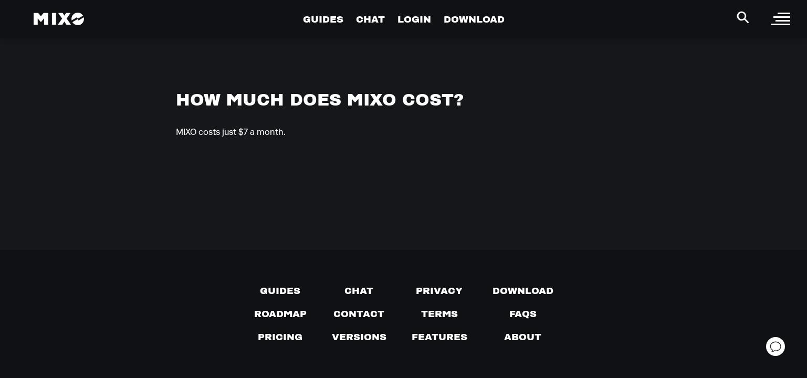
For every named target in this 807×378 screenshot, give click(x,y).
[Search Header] (742, 17)
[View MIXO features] (439, 337)
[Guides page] (280, 291)
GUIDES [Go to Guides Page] (323, 19)
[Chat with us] (359, 291)
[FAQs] (523, 314)
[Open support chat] (775, 346)
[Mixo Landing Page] (58, 18)
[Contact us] (359, 314)
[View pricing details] (280, 337)
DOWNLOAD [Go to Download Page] (474, 19)
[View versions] (359, 337)
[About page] (523, 337)
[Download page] (523, 291)
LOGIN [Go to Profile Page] (414, 19)
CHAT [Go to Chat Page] (370, 19)
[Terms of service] (439, 314)
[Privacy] (439, 291)
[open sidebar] (781, 19)
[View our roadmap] (280, 314)
